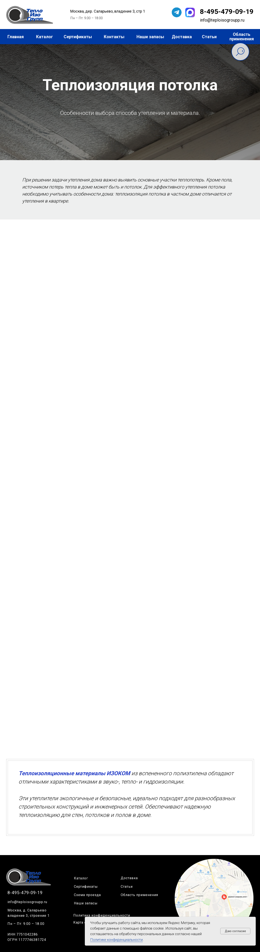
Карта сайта (83, 922)
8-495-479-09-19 (226, 11)
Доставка (129, 878)
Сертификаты (86, 887)
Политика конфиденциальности (101, 915)
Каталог (81, 878)
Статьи (127, 887)
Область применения (139, 895)
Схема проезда (87, 895)
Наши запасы (86, 903)
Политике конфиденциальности (116, 939)
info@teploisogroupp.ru (27, 902)
